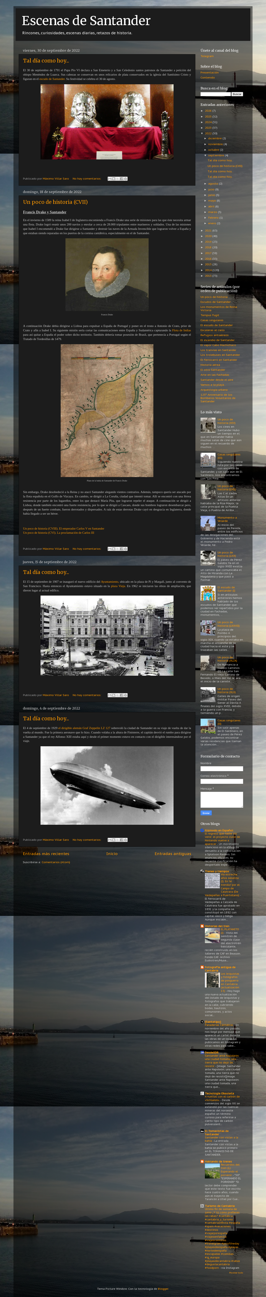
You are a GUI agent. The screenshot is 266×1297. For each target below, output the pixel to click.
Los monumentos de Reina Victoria (219, 308)
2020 (208, 236)
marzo (213, 212)
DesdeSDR (212, 1052)
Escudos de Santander (216, 302)
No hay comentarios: (87, 178)
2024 (208, 122)
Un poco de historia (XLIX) (227, 658)
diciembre (215, 138)
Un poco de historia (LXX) (227, 554)
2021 (208, 230)
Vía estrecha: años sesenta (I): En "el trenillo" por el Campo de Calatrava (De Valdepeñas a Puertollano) (222, 885)
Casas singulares (212, 320)
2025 (208, 116)
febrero (213, 217)
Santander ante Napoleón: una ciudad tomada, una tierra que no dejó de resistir (222, 1061)
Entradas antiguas (173, 853)
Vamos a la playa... (213, 385)
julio (211, 189)
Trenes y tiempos (217, 871)
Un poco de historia (214, 297)
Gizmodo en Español (219, 830)
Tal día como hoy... (46, 61)
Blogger (163, 1289)
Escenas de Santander (86, 20)
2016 (208, 259)
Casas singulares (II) (229, 722)
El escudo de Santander (217, 325)
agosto (213, 183)
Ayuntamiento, (110, 581)
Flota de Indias (181, 330)
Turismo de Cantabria (220, 1206)
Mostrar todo (236, 1272)
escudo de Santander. (52, 79)
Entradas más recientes (46, 853)
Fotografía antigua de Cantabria (220, 968)
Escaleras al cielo (213, 330)
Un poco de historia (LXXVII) (229, 623)
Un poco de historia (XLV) (227, 690)
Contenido (208, 77)
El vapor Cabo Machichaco (218, 345)
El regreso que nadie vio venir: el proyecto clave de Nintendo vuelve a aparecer (222, 839)
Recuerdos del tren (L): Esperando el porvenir (230, 1170)
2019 (208, 241)
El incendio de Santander (218, 340)
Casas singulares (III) (229, 456)
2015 (208, 264)
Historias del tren (217, 926)
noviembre (216, 144)
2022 (208, 133)
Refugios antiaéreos (215, 335)
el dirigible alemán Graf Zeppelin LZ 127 (84, 728)
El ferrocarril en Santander (219, 360)
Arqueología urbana (214, 390)
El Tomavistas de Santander (217, 1132)
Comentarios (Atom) (56, 862)
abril (211, 206)
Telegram (207, 56)
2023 (208, 128)
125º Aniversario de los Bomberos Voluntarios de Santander (218, 398)
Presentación (210, 72)
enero (212, 223)
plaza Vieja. (118, 586)
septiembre (216, 155)
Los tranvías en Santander (218, 350)
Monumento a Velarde (227, 519)
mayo (212, 200)
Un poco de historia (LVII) (227, 487)
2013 (208, 276)
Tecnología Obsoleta (219, 1093)
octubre (214, 150)
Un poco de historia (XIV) (226, 421)
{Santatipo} (213, 1022)
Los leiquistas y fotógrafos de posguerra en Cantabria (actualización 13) (230, 982)
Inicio (112, 853)
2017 (208, 253)
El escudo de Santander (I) (226, 588)
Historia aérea (210, 365)
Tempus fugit (210, 315)
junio (212, 195)
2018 (208, 247)
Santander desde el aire (217, 380)
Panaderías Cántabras (219, 1025)
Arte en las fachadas (215, 375)
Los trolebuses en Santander (220, 355)
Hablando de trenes (218, 1161)
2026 (208, 111)
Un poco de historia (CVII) (55, 202)
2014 (208, 270)
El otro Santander (213, 370)
